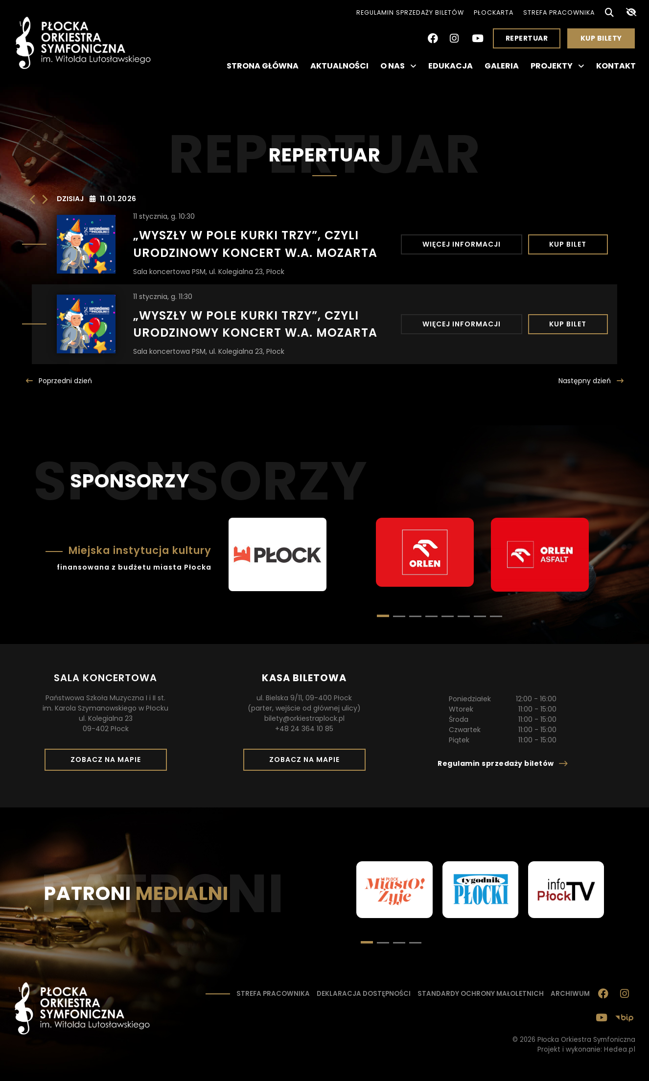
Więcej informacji (461, 244)
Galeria (502, 65)
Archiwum (570, 993)
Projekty (557, 66)
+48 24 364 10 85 (304, 729)
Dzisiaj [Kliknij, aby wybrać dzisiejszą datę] (70, 199)
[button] (399, 616)
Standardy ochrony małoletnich (480, 993)
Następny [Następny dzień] (585, 381)
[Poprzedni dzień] (32, 199)
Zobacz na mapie (109, 762)
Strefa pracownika (559, 12)
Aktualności (339, 65)
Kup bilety (604, 40)
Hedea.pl (619, 1049)
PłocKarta (493, 12)
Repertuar (527, 38)
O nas (398, 66)
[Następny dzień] (45, 199)
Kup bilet (567, 244)
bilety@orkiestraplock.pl (304, 718)
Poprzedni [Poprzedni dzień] (64, 381)
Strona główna (263, 65)
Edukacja (450, 65)
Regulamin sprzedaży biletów (410, 12)
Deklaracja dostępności (364, 993)
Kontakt (616, 65)
